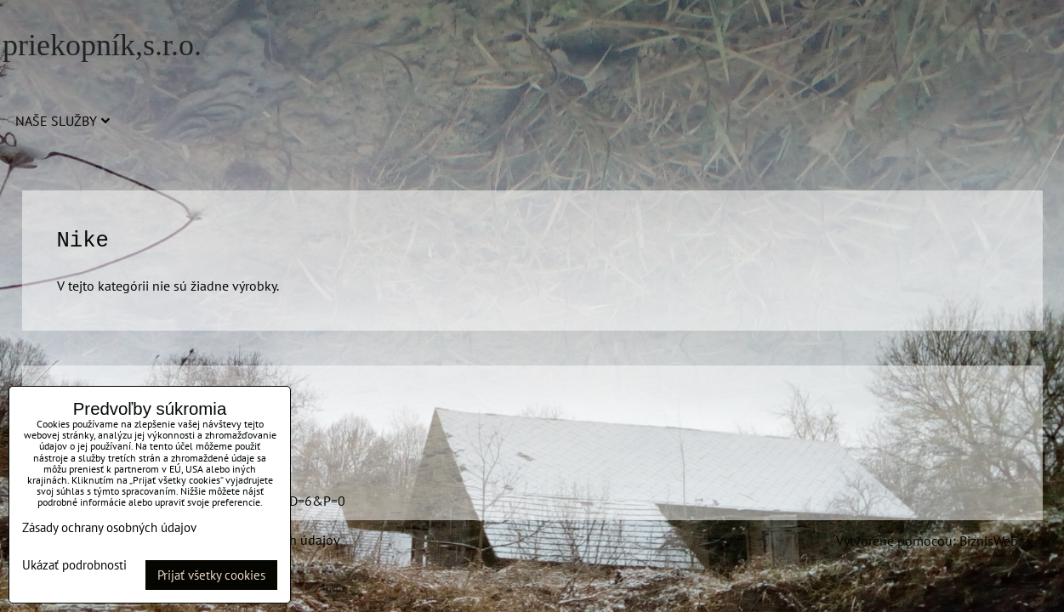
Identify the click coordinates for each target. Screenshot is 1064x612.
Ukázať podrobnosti (74, 565)
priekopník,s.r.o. (102, 45)
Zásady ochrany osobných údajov (109, 527)
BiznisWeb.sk (996, 540)
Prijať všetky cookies (211, 575)
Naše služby (62, 120)
